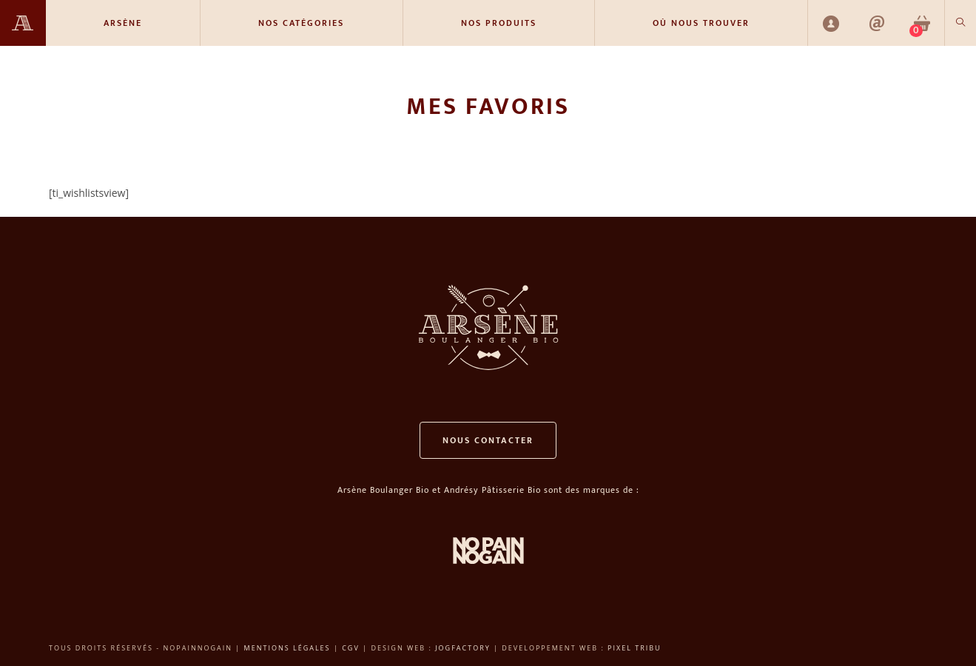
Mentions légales (287, 648)
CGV (351, 648)
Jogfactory (463, 648)
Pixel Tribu (635, 648)
